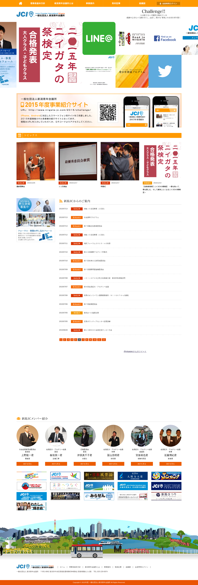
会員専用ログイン (141, 567)
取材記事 (118, 567)
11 (99, 340)
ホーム (62, 567)
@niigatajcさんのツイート (135, 351)
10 (95, 340)
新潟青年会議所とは (92, 567)
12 (104, 340)
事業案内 (107, 567)
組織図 (128, 567)
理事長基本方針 (75, 567)
